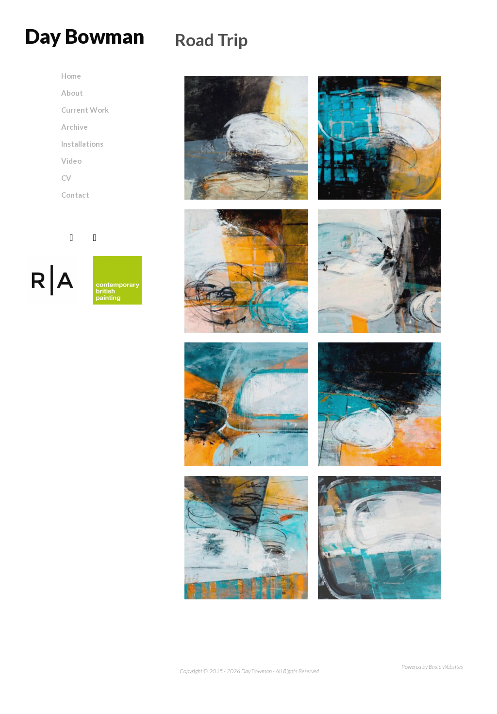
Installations (82, 143)
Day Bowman (85, 36)
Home (71, 75)
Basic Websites (446, 666)
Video (71, 160)
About (72, 92)
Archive (74, 126)
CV (66, 177)
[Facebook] (94, 237)
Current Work (85, 109)
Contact (75, 194)
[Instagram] (71, 237)
